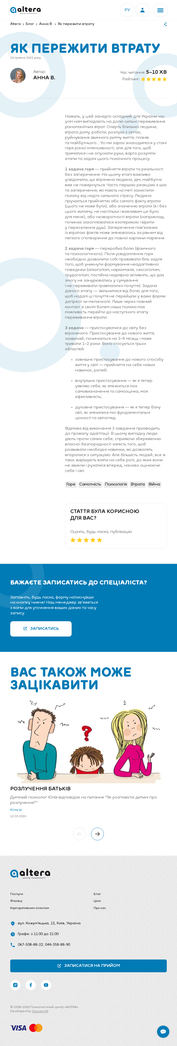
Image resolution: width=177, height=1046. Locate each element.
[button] (160, 10)
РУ (127, 10)
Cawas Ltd (40, 1011)
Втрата (138, 484)
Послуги (16, 894)
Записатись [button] (41, 628)
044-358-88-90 (57, 945)
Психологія (116, 484)
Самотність (90, 484)
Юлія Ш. (16, 810)
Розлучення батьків (40, 789)
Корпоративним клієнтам (29, 908)
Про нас (100, 908)
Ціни (97, 901)
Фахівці (16, 901)
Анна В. (44, 78)
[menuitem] (46, 894)
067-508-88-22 (30, 945)
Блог (97, 894)
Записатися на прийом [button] (88, 965)
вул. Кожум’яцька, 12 (36, 923)
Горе (70, 484)
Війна (154, 484)
